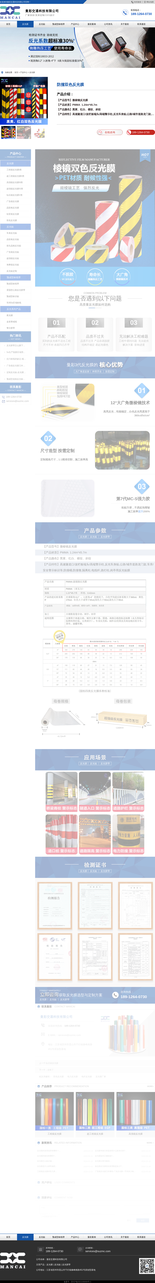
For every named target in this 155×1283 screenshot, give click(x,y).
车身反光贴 (12, 233)
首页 (8, 24)
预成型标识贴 (13, 296)
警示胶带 (11, 328)
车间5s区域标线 (14, 303)
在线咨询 (106, 132)
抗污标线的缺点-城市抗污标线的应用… (16, 359)
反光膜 (25, 24)
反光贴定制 (12, 271)
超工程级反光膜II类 (15, 176)
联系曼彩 (136, 2)
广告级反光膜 (13, 201)
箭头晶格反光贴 (14, 246)
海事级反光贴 (13, 265)
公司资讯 (108, 24)
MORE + (150, 1143)
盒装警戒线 (12, 322)
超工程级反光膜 (95, 1134)
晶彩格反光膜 (13, 208)
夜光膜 (10, 315)
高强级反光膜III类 (15, 182)
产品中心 (75, 24)
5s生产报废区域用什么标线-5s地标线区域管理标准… (16, 352)
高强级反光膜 (136, 1134)
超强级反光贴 (13, 258)
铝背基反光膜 (13, 214)
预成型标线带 (58, 24)
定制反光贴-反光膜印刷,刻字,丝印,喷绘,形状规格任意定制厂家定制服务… (16, 372)
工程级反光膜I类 (14, 170)
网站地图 (149, 2)
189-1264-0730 (138, 132)
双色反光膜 (12, 220)
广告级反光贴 (13, 252)
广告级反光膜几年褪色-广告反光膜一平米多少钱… (16, 366)
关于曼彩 (125, 24)
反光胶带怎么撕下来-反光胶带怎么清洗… (16, 345)
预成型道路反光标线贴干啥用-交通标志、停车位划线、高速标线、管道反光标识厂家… (16, 379)
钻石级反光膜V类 (14, 195)
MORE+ (150, 1086)
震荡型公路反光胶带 (16, 290)
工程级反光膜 (54, 1134)
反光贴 (42, 24)
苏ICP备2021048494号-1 (81, 1282)
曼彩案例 (92, 24)
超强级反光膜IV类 (15, 189)
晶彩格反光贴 (13, 239)
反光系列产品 (14, 309)
